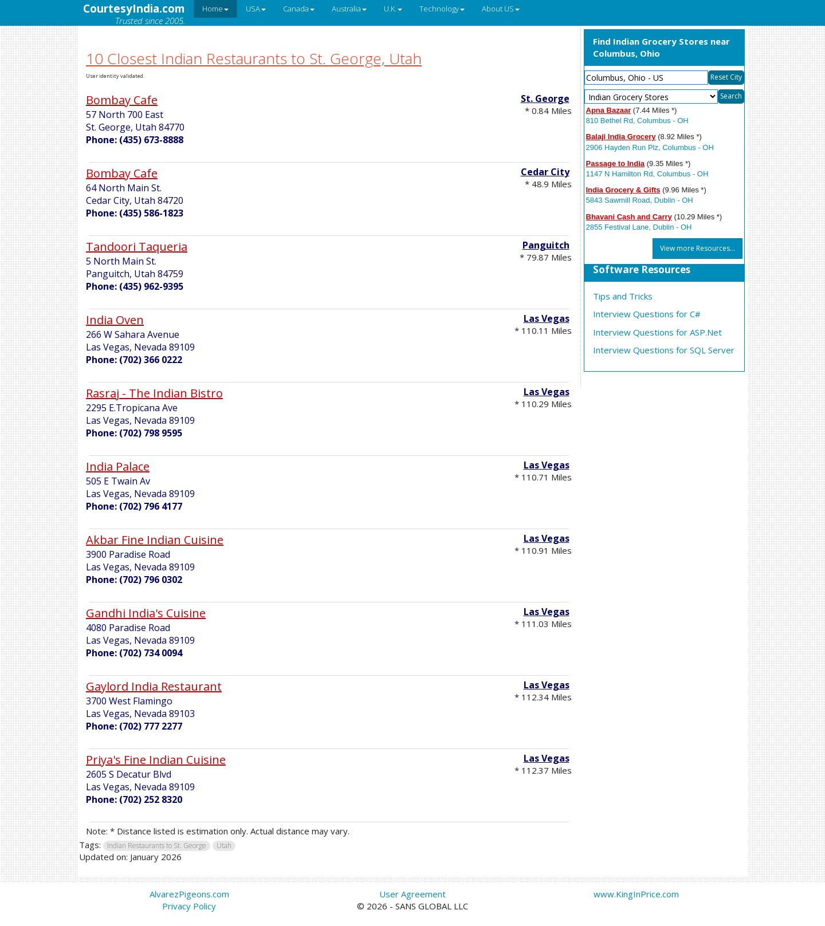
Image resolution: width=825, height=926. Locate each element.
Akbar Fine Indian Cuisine (154, 539)
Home (215, 8)
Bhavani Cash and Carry (629, 216)
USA (256, 8)
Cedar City (545, 172)
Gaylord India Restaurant (154, 686)
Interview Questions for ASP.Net (657, 332)
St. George (545, 98)
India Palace (118, 466)
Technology (442, 8)
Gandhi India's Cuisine (146, 613)
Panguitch (545, 245)
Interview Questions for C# (647, 314)
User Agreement (412, 894)
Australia (349, 8)
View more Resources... (697, 248)
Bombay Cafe (122, 100)
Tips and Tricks (623, 296)
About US (501, 8)
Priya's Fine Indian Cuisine (156, 759)
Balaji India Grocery (621, 136)
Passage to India (615, 163)
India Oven (115, 320)
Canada (299, 8)
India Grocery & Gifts (623, 190)
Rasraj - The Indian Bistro (154, 393)
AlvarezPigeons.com (189, 894)
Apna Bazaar (608, 110)
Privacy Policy (189, 906)
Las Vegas (546, 318)
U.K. (393, 8)
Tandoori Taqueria (136, 246)
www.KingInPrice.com (636, 894)
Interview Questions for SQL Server (663, 350)
